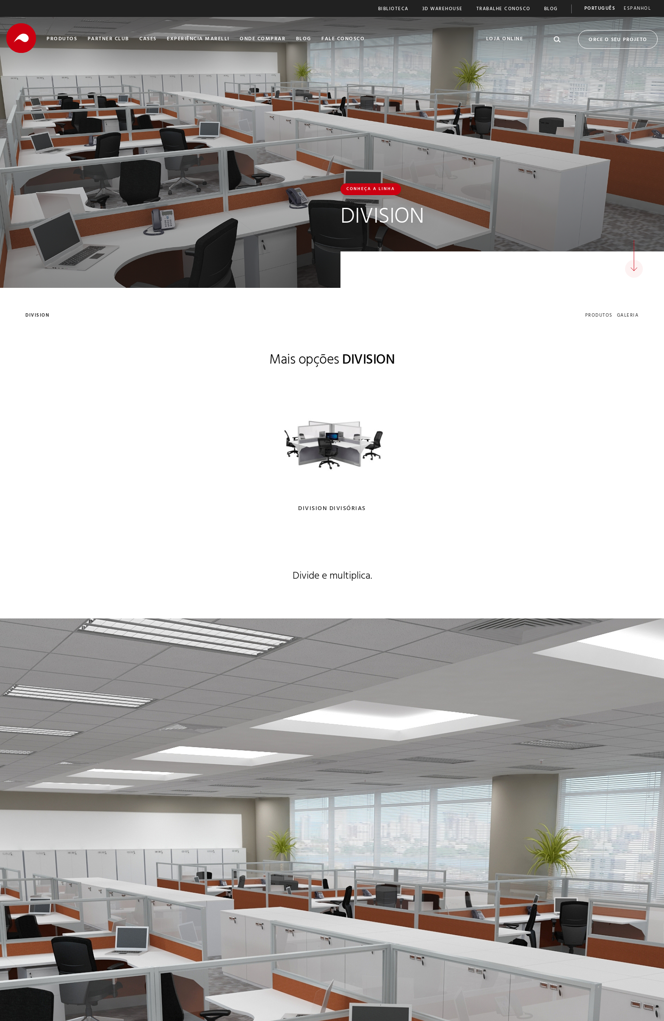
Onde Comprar (262, 39)
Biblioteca (393, 9)
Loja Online (504, 39)
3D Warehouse (442, 9)
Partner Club (108, 39)
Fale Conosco (343, 39)
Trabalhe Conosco (503, 9)
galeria (628, 316)
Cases (148, 39)
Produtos (62, 39)
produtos (599, 316)
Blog (551, 9)
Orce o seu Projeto (618, 40)
